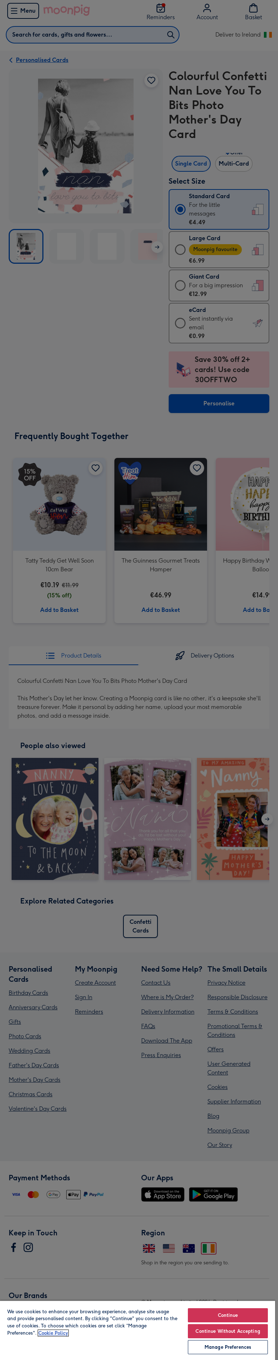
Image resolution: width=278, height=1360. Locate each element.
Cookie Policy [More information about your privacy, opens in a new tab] (53, 1333)
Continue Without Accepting (227, 1331)
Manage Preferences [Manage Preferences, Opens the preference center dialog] (228, 1347)
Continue (228, 1315)
